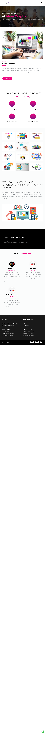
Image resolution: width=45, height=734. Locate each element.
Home (25, 321)
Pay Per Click (6, 331)
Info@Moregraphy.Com (29, 335)
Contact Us (7, 78)
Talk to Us (37, 238)
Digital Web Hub (8, 342)
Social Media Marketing (8, 335)
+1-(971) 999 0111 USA (28, 333)
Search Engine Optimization (9, 333)
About (25, 323)
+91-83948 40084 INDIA (29, 331)
